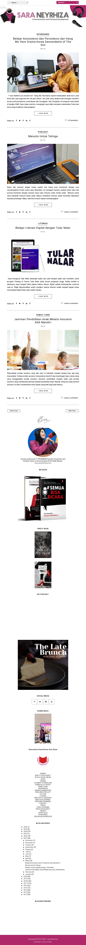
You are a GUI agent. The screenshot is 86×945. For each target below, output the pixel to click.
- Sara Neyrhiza (52, 939)
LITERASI (43, 223)
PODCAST (43, 132)
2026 (25, 827)
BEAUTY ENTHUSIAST (43, 775)
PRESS (43, 805)
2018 (25, 881)
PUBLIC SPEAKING (43, 807)
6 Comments (73, 120)
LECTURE (43, 794)
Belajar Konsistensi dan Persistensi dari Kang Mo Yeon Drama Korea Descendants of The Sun (43, 41)
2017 (25, 883)
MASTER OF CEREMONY (43, 798)
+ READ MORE (43, 113)
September (29, 847)
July (27, 852)
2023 (25, 833)
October (28, 845)
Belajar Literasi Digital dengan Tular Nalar (43, 227)
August (28, 849)
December (29, 840)
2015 (25, 888)
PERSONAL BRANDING (43, 801)
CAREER (43, 781)
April (27, 858)
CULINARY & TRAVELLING (43, 783)
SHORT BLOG (43, 813)
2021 (25, 838)
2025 (25, 829)
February (28, 872)
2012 (25, 894)
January (28, 874)
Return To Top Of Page (43, 942)
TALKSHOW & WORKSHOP (43, 816)
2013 (25, 892)
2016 (25, 885)
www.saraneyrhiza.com (43, 463)
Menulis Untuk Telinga (43, 136)
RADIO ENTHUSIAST (43, 809)
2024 (25, 831)
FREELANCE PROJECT (43, 792)
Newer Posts (14, 410)
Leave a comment (71, 212)
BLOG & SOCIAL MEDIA (43, 777)
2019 (25, 879)
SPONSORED (43, 34)
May (27, 856)
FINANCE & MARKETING (43, 790)
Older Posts (72, 410)
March (27, 861)
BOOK (43, 779)
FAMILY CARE (43, 315)
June (27, 854)
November (29, 843)
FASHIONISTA (43, 788)
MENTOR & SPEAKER (42, 800)
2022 (25, 836)
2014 (25, 890)
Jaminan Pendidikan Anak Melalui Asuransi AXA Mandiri (43, 321)
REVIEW (43, 811)
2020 (25, 876)
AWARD (43, 773)
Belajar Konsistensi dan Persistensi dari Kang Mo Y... (43, 863)
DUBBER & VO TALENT (43, 785)
